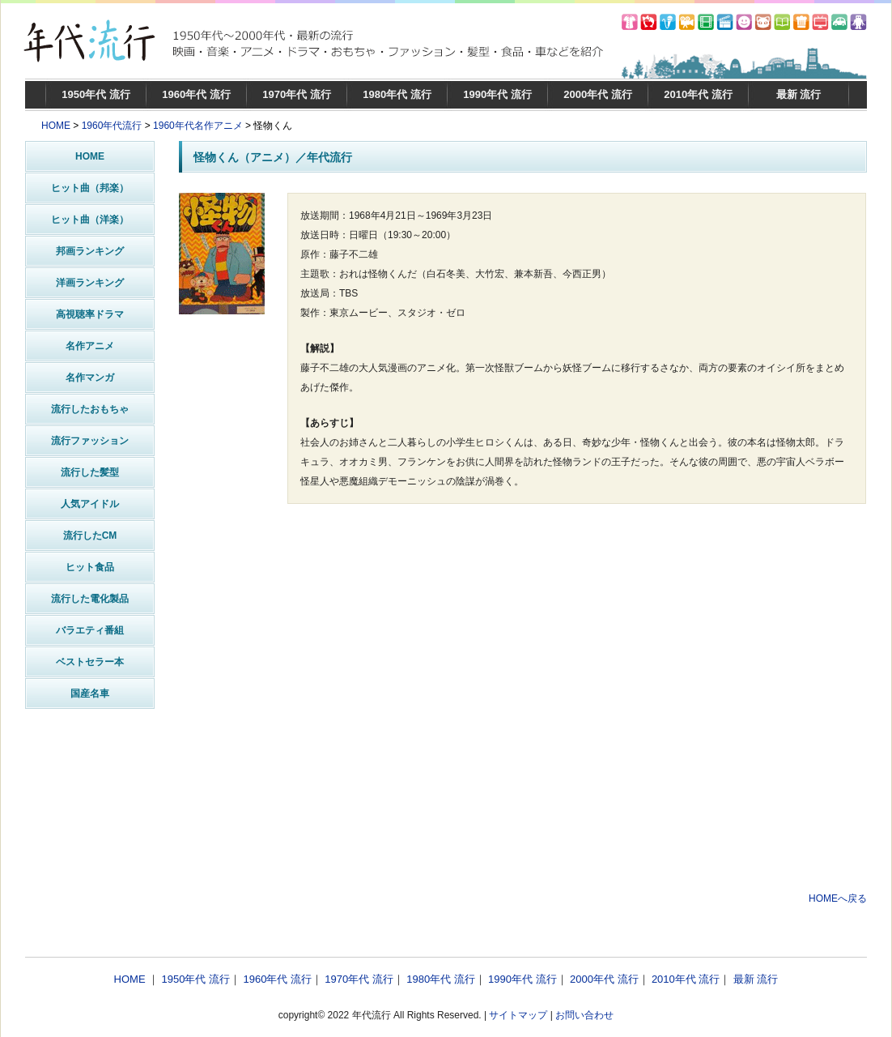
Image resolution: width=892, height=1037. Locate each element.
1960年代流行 (112, 125)
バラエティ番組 (90, 630)
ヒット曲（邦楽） (90, 188)
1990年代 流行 (497, 94)
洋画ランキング (90, 282)
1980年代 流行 (397, 94)
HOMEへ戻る (838, 898)
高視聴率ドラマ (90, 314)
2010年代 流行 (698, 94)
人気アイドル (90, 504)
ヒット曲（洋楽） (90, 219)
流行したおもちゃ (90, 409)
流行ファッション (90, 440)
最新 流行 (799, 94)
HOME (55, 125)
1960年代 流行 (196, 94)
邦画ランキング (90, 251)
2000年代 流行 (597, 94)
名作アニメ (90, 346)
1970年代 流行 (296, 94)
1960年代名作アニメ (198, 125)
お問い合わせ (584, 1015)
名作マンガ (90, 377)
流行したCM (90, 535)
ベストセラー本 (90, 662)
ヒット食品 (90, 567)
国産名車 (89, 693)
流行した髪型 (90, 472)
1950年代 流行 (96, 94)
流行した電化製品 (90, 598)
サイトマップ (518, 1015)
